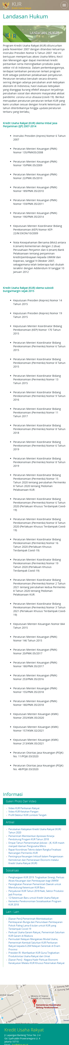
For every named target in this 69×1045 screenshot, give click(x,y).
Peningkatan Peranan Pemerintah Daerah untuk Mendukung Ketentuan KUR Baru (34, 885)
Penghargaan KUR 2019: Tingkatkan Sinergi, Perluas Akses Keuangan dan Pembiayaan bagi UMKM (36, 879)
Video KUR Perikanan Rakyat (24, 808)
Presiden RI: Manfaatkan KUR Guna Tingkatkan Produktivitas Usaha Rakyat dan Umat (33, 954)
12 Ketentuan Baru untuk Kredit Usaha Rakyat (33, 897)
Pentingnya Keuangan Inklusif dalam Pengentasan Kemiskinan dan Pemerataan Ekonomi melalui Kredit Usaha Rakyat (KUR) (35, 860)
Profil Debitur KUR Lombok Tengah (27, 815)
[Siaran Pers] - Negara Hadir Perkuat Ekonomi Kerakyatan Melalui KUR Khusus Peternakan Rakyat (36, 961)
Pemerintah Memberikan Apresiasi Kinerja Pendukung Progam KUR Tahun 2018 (31, 837)
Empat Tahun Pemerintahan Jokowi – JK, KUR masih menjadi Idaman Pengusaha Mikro (36, 844)
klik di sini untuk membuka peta (34, 1003)
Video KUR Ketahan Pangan (23, 811)
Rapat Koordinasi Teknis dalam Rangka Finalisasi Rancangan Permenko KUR (34, 851)
